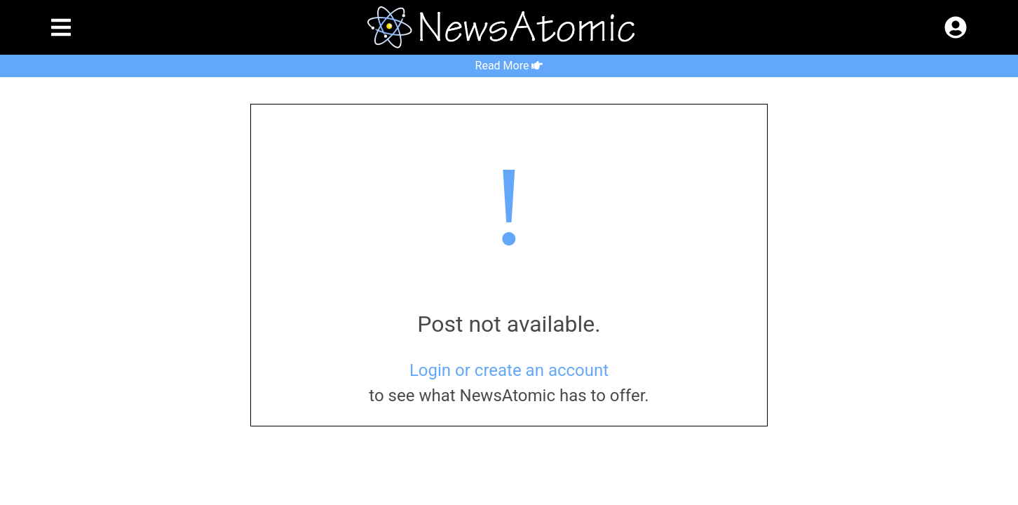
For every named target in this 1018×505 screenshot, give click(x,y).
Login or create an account (509, 370)
